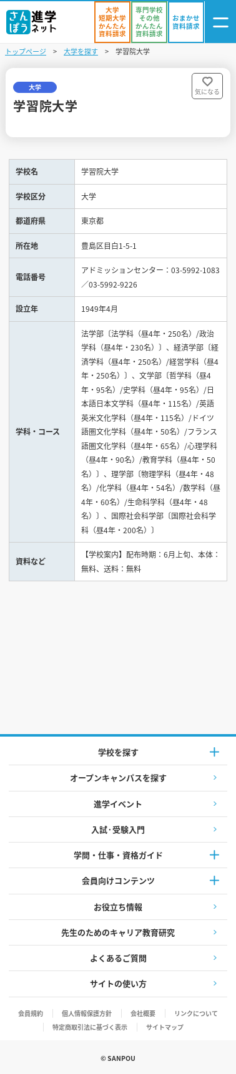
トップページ (25, 51)
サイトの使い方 (118, 983)
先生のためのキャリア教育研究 (118, 932)
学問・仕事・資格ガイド (118, 855)
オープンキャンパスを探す (118, 777)
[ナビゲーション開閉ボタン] (220, 22)
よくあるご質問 (118, 958)
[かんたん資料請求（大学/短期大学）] (112, 22)
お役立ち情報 (118, 906)
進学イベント (118, 804)
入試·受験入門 (118, 829)
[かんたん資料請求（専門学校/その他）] (149, 22)
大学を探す (81, 51)
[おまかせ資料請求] (186, 22)
